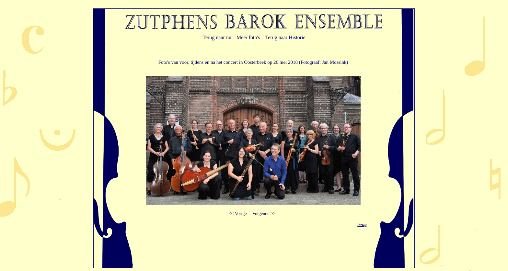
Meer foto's (248, 37)
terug (361, 224)
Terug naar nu (216, 37)
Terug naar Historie (285, 37)
